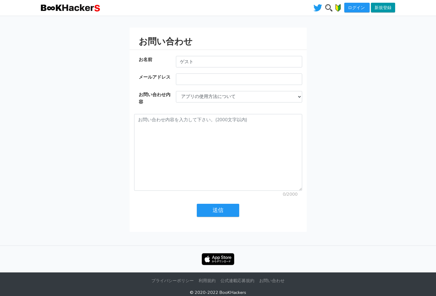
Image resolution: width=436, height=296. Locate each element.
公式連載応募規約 (237, 281)
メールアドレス (154, 77)
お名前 (145, 60)
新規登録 (383, 8)
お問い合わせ (272, 281)
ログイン (357, 8)
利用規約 (207, 281)
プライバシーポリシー (172, 281)
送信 (218, 210)
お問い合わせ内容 (154, 98)
